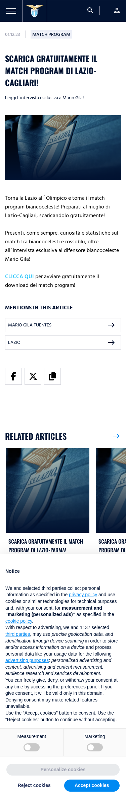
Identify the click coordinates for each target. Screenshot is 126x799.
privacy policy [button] (83, 594)
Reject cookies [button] (34, 785)
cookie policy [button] (18, 621)
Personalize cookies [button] (63, 769)
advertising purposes (27, 660)
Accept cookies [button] (92, 785)
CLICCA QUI (19, 276)
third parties (17, 634)
